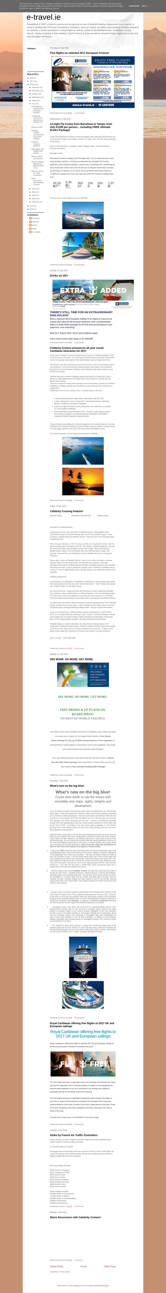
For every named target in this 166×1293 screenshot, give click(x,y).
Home (83, 1266)
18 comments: (79, 265)
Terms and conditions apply (85, 333)
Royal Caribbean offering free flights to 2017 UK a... (37, 165)
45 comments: (79, 1018)
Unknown (35, 222)
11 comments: (79, 113)
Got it (144, 6)
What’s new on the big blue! (67, 785)
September (36, 97)
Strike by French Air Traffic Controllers (74, 1135)
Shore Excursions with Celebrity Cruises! (75, 1217)
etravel (34, 225)
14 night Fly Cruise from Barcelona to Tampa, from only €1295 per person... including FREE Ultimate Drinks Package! (81, 127)
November (36, 91)
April (34, 195)
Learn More (134, 6)
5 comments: (79, 648)
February (35, 202)
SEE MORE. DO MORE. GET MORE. (72, 659)
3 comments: (79, 500)
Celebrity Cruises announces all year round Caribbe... (37, 135)
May (34, 192)
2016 (32, 84)
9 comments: (79, 775)
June (34, 189)
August (35, 100)
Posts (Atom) (65, 1272)
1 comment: (79, 1260)
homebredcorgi (87, 1286)
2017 (32, 81)
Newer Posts (56, 1266)
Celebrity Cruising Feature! (66, 511)
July (33, 104)
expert (34, 229)
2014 (32, 209)
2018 (32, 78)
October (35, 94)
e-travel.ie (44, 17)
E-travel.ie (36, 218)
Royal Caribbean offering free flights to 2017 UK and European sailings (83, 1033)
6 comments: (79, 342)
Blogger (106, 1286)
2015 (32, 206)
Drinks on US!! (59, 275)
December (36, 87)
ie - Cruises (36, 232)
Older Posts (110, 1266)
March (34, 199)
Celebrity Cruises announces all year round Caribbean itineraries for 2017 (76, 349)
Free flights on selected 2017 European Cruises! (79, 52)
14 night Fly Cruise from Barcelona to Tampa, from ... (37, 120)
